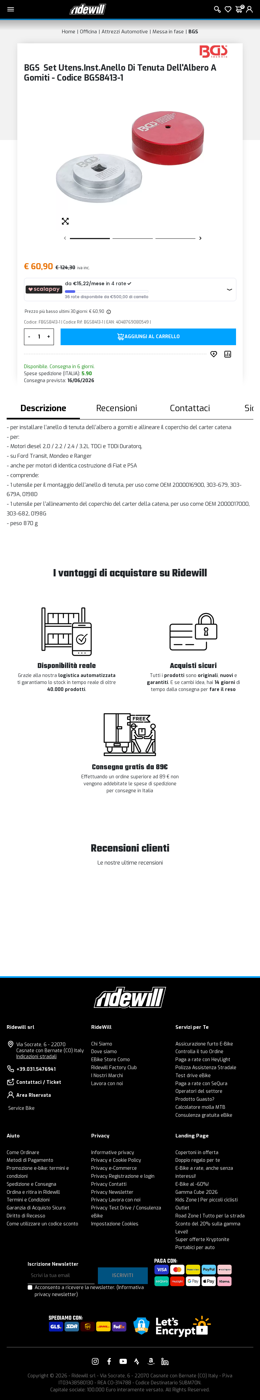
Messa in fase (168, 31)
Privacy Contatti (109, 1184)
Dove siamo (104, 1052)
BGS (193, 31)
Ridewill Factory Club (114, 1067)
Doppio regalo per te (197, 1160)
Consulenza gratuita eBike (203, 1115)
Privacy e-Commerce (114, 1168)
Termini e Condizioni (28, 1200)
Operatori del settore (198, 1091)
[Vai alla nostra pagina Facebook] (109, 1361)
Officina (88, 31)
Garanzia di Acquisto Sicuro (36, 1208)
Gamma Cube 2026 (196, 1192)
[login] (249, 9)
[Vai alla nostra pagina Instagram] (95, 1361)
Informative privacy (112, 1152)
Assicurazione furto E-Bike (204, 1044)
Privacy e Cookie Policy (116, 1160)
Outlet (182, 1208)
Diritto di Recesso (26, 1216)
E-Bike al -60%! (192, 1184)
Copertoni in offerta (196, 1152)
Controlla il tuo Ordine (199, 1052)
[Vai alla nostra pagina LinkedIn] (165, 1361)
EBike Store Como (110, 1059)
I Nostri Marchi (107, 1075)
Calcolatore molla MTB (200, 1107)
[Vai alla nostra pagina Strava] (137, 1361)
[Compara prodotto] (229, 354)
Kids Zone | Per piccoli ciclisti (206, 1200)
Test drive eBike (193, 1075)
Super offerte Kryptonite (202, 1239)
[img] (108, 311)
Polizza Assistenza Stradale (205, 1067)
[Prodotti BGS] (213, 51)
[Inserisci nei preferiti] (215, 354)
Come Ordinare (23, 1152)
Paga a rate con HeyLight (202, 1059)
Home (68, 31)
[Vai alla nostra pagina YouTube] (123, 1361)
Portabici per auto (195, 1247)
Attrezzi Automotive (125, 31)
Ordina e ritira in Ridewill (33, 1192)
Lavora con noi (107, 1083)
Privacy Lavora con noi (115, 1200)
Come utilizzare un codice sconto (42, 1224)
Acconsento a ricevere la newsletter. (89, 1291)
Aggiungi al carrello (152, 337)
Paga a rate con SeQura (201, 1083)
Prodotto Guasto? (194, 1099)
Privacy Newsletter (112, 1192)
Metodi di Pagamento (30, 1160)
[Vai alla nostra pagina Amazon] (151, 1361)
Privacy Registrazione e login (122, 1176)
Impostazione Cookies (114, 1224)
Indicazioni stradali (36, 1056)
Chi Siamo (101, 1044)
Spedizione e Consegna (31, 1184)
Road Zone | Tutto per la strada (210, 1216)
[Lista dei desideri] (228, 9)
